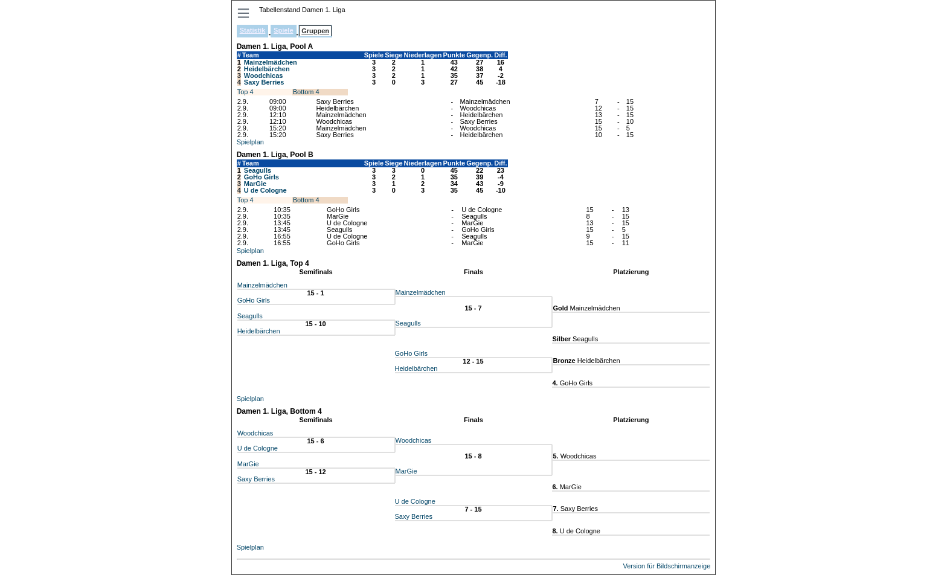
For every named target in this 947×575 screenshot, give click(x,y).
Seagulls (257, 170)
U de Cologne (265, 190)
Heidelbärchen (267, 68)
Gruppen (315, 30)
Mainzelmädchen (270, 62)
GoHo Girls (261, 177)
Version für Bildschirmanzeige (666, 566)
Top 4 (245, 91)
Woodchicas (263, 75)
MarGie (255, 183)
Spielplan (250, 142)
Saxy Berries (264, 82)
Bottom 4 (306, 91)
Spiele (283, 30)
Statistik (253, 30)
